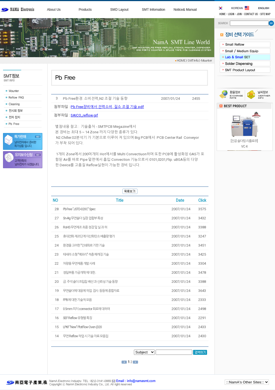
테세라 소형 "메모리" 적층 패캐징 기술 (86, 254)
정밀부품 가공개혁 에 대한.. (79, 273)
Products (85, 10)
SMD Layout (119, 10)
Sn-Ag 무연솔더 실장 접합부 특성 (83, 218)
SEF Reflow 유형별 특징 (77, 318)
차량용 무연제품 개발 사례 (79, 263)
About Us (54, 10)
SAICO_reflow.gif (84, 115)
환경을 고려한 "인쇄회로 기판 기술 (84, 245)
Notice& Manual (185, 10)
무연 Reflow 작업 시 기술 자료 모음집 (85, 336)
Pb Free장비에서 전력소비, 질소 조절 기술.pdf (107, 107)
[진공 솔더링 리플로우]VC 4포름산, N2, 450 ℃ (244, 146)
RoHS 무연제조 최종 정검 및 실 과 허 (85, 227)
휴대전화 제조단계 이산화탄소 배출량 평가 (89, 236)
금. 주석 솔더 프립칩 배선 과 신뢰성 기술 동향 (90, 282)
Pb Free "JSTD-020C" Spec (79, 209)
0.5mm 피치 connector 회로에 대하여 (86, 309)
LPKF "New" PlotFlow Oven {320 (82, 327)
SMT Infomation (153, 10)
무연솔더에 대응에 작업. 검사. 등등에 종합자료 (91, 291)
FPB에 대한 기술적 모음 (77, 300)
